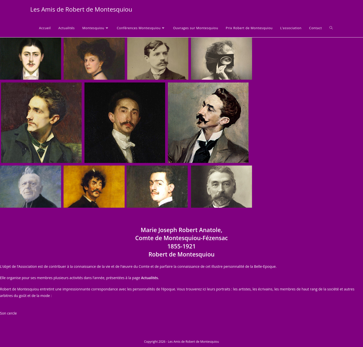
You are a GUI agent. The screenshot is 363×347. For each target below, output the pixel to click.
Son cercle (8, 313)
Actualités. (150, 277)
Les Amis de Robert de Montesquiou (81, 9)
